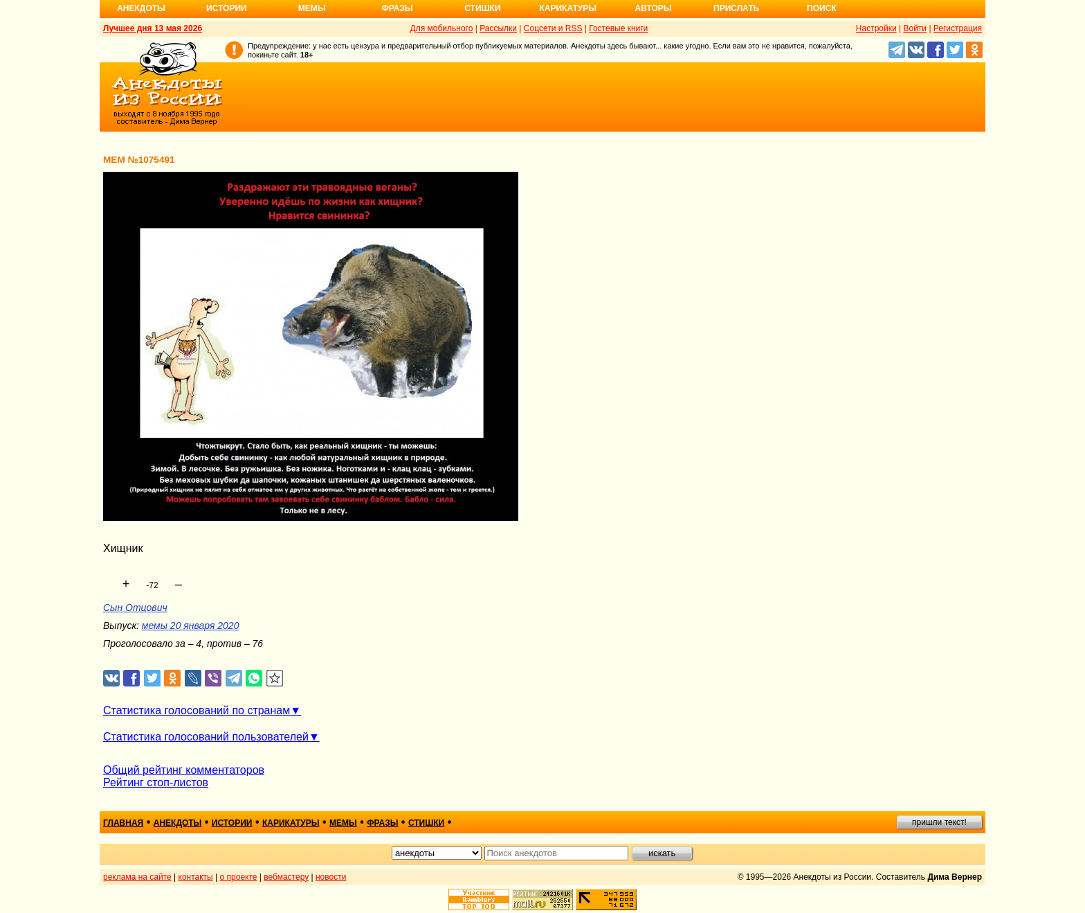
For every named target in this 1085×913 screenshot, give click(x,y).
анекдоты (178, 823)
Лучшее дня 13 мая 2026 (152, 28)
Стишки (482, 8)
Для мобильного (441, 28)
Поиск (822, 8)
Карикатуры (567, 8)
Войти (915, 28)
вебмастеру (286, 877)
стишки (426, 823)
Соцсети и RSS (553, 28)
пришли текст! (939, 822)
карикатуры (291, 823)
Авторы (653, 8)
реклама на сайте (137, 877)
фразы (382, 823)
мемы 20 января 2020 (190, 625)
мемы (343, 823)
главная (123, 823)
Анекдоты (141, 8)
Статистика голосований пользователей (206, 737)
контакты (196, 877)
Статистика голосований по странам (196, 710)
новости (331, 877)
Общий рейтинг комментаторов (183, 770)
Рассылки (498, 28)
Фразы (396, 8)
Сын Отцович (135, 607)
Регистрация (957, 28)
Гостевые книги (618, 28)
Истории (226, 8)
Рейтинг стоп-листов (155, 782)
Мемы (312, 8)
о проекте (238, 877)
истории (232, 823)
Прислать (736, 8)
